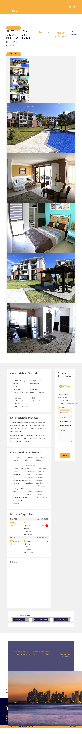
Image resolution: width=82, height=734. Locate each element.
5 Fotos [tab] (13, 54)
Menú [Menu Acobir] (13, 11)
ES (70, 7)
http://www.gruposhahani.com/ (68, 403)
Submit (65, 455)
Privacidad (73, 726)
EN (74, 7)
